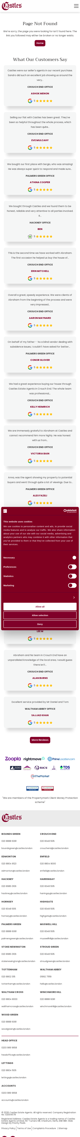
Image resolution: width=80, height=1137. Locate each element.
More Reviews (40, 740)
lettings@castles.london (13, 1077)
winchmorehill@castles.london (56, 1006)
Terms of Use (24, 1128)
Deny (40, 624)
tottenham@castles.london (15, 983)
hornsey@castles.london (14, 915)
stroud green (49, 947)
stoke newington (13, 947)
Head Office (9, 1040)
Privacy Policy (8, 1128)
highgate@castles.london (53, 915)
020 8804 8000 (48, 863)
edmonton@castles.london (15, 870)
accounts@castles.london (15, 1100)
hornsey (7, 901)
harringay (47, 879)
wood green (9, 1014)
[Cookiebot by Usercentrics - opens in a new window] (64, 511)
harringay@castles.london (53, 893)
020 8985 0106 (8, 886)
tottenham (9, 969)
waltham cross (12, 992)
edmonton (8, 856)
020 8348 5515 (47, 841)
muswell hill (48, 924)
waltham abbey (50, 969)
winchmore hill (50, 992)
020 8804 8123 (8, 863)
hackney (7, 879)
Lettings (7, 1063)
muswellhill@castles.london (54, 938)
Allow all (40, 606)
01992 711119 (45, 976)
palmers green (11, 924)
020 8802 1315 (8, 976)
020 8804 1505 (8, 1070)
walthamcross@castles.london (17, 1006)
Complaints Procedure (44, 1128)
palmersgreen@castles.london (17, 938)
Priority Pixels (18, 1122)
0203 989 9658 (9, 1047)
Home (40, 43)
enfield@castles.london (52, 870)
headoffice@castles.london (15, 1054)
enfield (45, 856)
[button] (76, 6)
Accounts (8, 1086)
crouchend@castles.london (54, 848)
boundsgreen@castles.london (16, 848)
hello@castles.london (51, 983)
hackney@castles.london (14, 893)
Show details (64, 597)
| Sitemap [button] (62, 1128)
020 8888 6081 (9, 841)
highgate (46, 901)
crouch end (48, 834)
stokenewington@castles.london (18, 961)
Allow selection (40, 615)
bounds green (10, 834)
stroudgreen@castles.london (55, 961)
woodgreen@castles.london (15, 1028)
